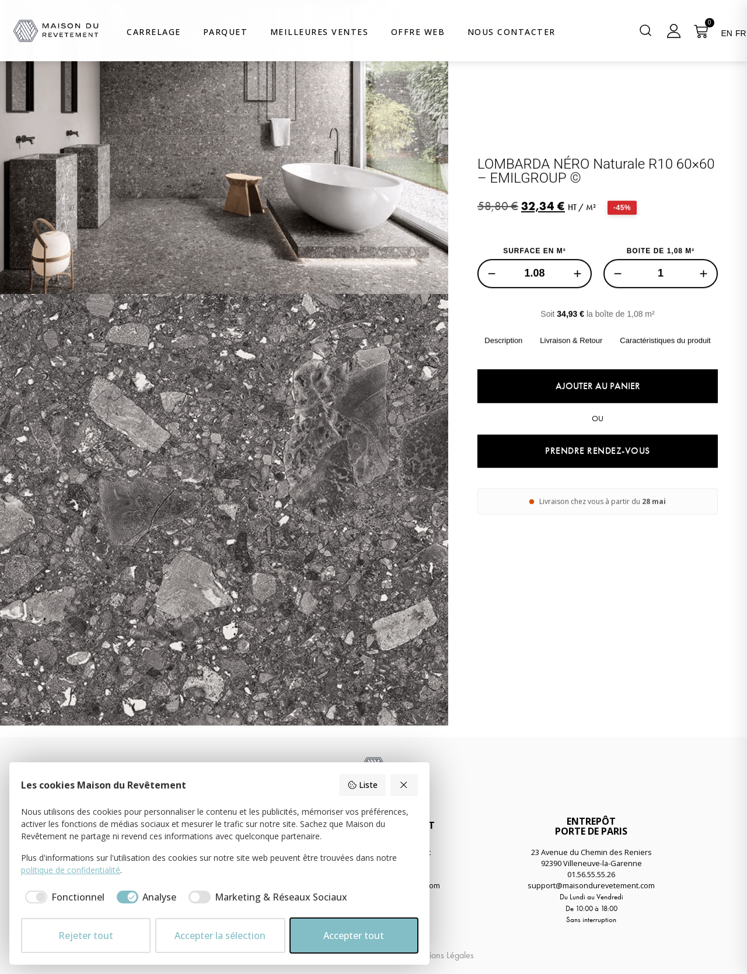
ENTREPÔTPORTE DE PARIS (591, 826)
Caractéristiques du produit (665, 378)
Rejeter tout (85, 935)
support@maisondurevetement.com (591, 885)
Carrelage (154, 31)
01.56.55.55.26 (591, 874)
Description (503, 378)
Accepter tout (353, 935)
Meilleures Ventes (319, 31)
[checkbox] (62, 897)
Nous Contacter (511, 31)
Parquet (225, 31)
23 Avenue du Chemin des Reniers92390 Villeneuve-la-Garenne (591, 857)
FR (740, 33)
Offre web (418, 31)
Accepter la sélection (220, 935)
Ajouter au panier (598, 424)
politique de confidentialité (70, 869)
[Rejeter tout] (404, 785)
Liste (362, 784)
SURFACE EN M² (534, 289)
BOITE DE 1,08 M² (661, 289)
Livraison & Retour (571, 378)
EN (726, 33)
